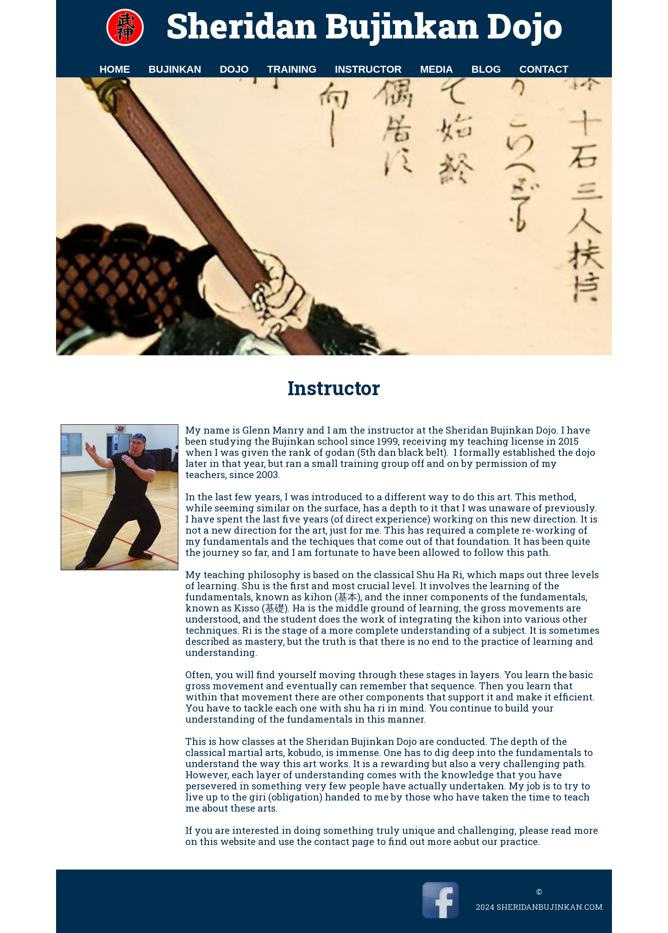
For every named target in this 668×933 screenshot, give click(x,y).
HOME (115, 69)
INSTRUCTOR (368, 69)
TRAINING (291, 69)
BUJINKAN (175, 69)
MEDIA (436, 69)
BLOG (486, 69)
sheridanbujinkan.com (550, 906)
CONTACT (543, 69)
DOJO (234, 69)
